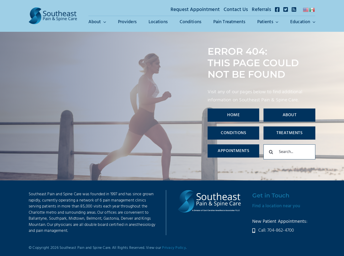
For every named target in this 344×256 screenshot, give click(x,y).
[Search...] (289, 151)
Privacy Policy (174, 248)
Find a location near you (276, 206)
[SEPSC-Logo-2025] (53, 10)
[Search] (271, 151)
